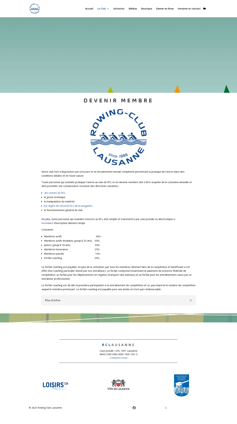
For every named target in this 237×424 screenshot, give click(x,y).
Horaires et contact (189, 8)
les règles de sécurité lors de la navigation (68, 205)
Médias (133, 8)
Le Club (101, 8)
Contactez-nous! (118, 357)
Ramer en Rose (165, 8)
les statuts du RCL (55, 192)
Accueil (89, 8)
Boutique (146, 8)
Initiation (118, 8)
